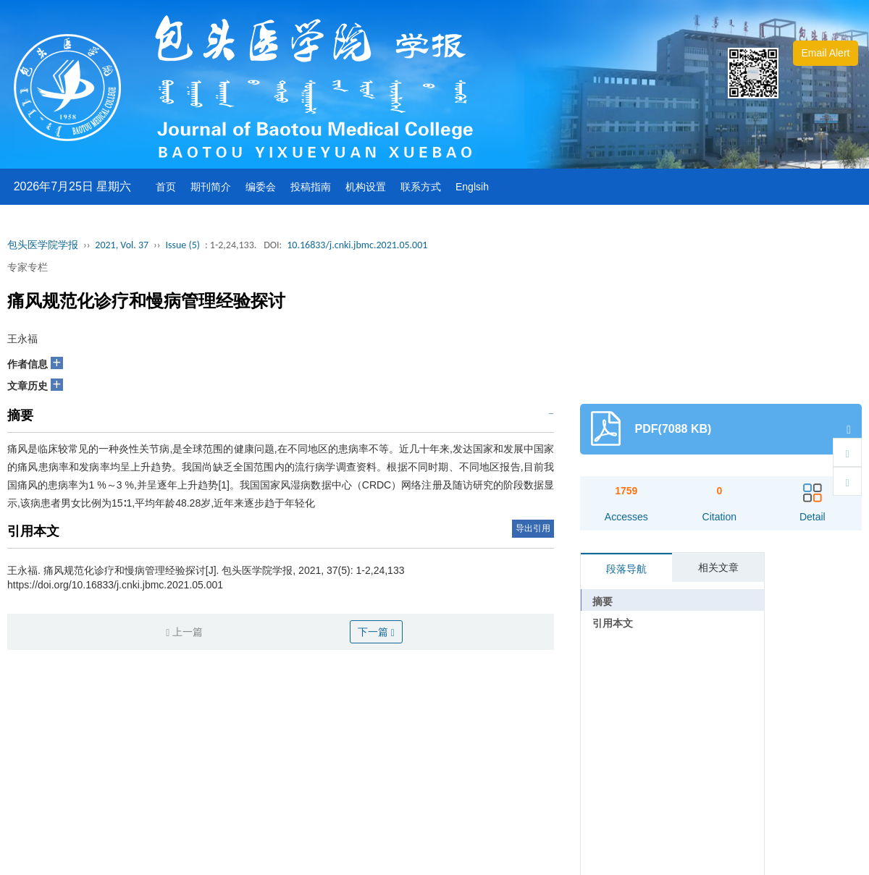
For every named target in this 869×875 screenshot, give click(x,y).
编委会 (260, 187)
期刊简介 (210, 187)
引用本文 (612, 623)
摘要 (602, 601)
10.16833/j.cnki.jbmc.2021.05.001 (357, 245)
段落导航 (626, 569)
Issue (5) (182, 245)
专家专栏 (27, 267)
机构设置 (365, 187)
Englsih (472, 187)
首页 (166, 187)
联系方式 (420, 187)
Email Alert (826, 53)
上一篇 (184, 632)
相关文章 (718, 567)
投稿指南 (310, 187)
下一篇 (376, 632)
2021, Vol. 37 (121, 245)
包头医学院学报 (42, 245)
